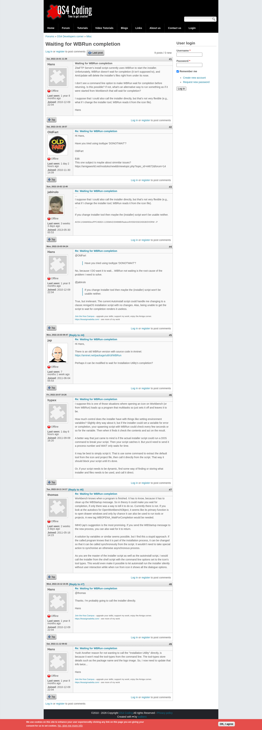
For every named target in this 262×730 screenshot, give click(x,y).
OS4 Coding (126, 712)
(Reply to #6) (76, 489)
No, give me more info (70, 726)
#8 (170, 584)
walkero (142, 716)
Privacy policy (165, 712)
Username (183, 50)
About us (155, 28)
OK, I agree (226, 724)
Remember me (188, 71)
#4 (170, 246)
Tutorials (82, 28)
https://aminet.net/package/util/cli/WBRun (98, 355)
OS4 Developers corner (70, 36)
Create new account (194, 77)
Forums (49, 36)
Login (192, 28)
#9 (170, 644)
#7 (170, 489)
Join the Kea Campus (84, 316)
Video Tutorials (104, 28)
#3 (170, 186)
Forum (66, 28)
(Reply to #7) (76, 584)
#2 (170, 127)
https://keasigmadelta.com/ (87, 319)
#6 (170, 395)
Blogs (124, 28)
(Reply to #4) (76, 335)
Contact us (174, 28)
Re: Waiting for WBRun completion (96, 131)
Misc (89, 36)
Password (183, 60)
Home (50, 28)
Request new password (196, 82)
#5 (170, 335)
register (60, 51)
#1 (170, 59)
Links (138, 28)
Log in (48, 51)
